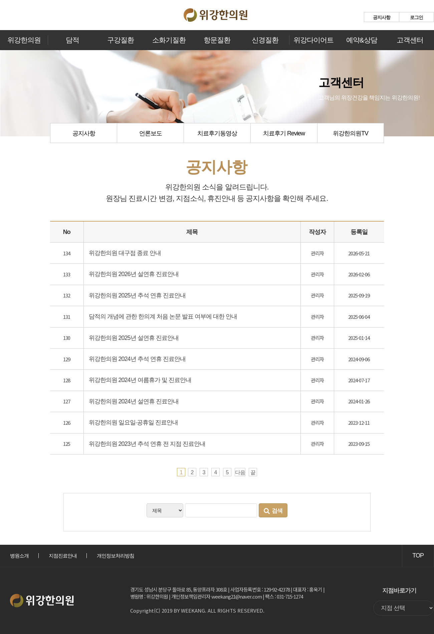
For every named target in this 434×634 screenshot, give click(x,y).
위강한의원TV (350, 133)
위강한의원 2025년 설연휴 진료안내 (134, 338)
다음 (240, 472)
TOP (418, 555)
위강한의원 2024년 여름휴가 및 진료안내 (140, 380)
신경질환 (265, 40)
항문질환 (217, 40)
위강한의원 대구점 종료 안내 (125, 253)
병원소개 (19, 555)
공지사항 (381, 17)
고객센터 (410, 40)
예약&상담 (361, 40)
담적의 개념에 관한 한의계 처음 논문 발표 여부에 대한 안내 (163, 316)
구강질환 (120, 40)
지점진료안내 (63, 555)
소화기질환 (169, 40)
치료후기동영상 (217, 133)
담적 (72, 40)
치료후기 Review (284, 133)
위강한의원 (24, 40)
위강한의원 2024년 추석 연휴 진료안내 (137, 359)
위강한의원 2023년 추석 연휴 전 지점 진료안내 (147, 443)
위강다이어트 (313, 40)
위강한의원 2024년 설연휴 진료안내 (134, 401)
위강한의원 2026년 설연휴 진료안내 (134, 274)
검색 (273, 511)
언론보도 (150, 133)
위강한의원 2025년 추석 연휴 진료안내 (137, 295)
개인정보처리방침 (115, 555)
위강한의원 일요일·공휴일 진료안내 (133, 422)
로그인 (416, 17)
